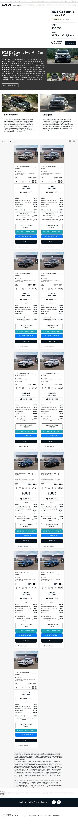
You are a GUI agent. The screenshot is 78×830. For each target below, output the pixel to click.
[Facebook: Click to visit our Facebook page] (54, 802)
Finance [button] (56, 5)
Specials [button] (44, 5)
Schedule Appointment (26, 232)
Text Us (26, 242)
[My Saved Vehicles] (74, 1)
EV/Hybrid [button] (38, 5)
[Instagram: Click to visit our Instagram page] (59, 802)
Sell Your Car (50, 5)
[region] (26, 210)
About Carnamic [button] (72, 5)
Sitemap (19, 815)
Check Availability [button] (26, 236)
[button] (36, 154)
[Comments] (33, 181)
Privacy (23, 815)
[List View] (74, 142)
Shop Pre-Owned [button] (31, 5)
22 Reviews (57, 19)
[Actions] (35, 167)
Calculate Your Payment (26, 226)
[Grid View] (69, 142)
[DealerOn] (7, 814)
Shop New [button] (23, 5)
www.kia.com (63, 815)
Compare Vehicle (23, 247)
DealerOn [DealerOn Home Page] (14, 815)
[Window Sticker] (36, 181)
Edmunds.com (65, 19)
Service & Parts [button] (63, 5)
